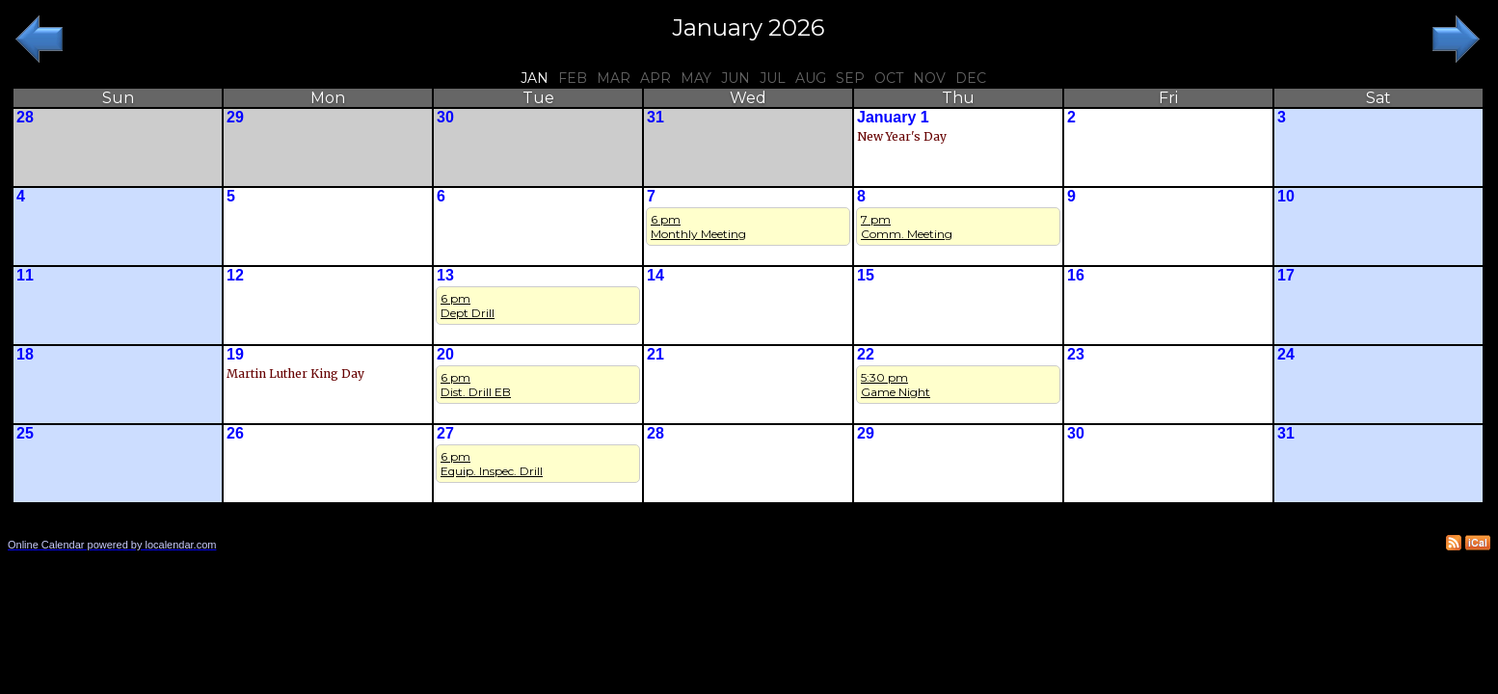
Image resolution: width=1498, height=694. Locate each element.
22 (865, 354)
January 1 (893, 117)
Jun (735, 78)
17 (1286, 275)
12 (235, 275)
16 (1075, 275)
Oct (888, 78)
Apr (655, 78)
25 (25, 433)
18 (25, 354)
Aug (810, 78)
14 (655, 275)
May (696, 78)
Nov (929, 78)
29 (235, 117)
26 (235, 433)
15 (865, 275)
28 (25, 117)
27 (445, 433)
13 (445, 275)
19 (235, 354)
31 (655, 117)
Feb (572, 78)
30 (445, 117)
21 (655, 354)
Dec (970, 78)
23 (1075, 354)
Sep (850, 78)
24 (1286, 354)
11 (25, 275)
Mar (613, 78)
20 (445, 354)
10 (1286, 196)
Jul (773, 78)
